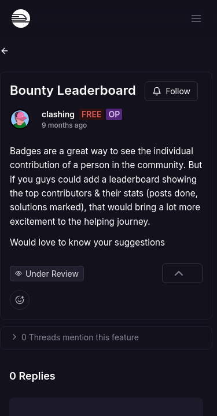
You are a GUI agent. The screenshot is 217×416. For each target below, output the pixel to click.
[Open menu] (196, 18)
